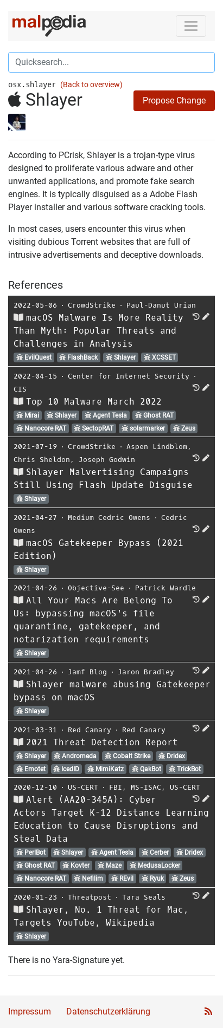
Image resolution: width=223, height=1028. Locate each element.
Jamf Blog (87, 671)
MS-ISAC (146, 787)
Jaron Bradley (146, 671)
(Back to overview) (91, 84)
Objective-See (96, 588)
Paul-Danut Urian (161, 305)
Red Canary (89, 729)
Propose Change (174, 100)
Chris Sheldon (42, 459)
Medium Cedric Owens (109, 517)
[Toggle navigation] (191, 26)
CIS (20, 389)
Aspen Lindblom (156, 446)
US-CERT (83, 787)
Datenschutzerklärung (108, 1011)
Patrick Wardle (165, 588)
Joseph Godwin (107, 459)
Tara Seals (143, 897)
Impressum (29, 1011)
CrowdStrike (92, 305)
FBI (115, 787)
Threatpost (89, 897)
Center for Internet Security (128, 376)
